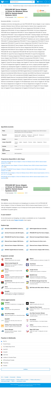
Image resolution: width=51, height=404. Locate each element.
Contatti (6, 377)
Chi (2, 377)
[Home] (1, 5)
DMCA (13, 381)
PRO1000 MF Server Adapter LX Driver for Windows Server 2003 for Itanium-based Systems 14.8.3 (16, 12)
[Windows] (5, 5)
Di (9, 17)
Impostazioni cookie (21, 381)
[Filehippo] (4, 2)
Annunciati (12, 377)
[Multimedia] (10, 5)
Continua (26, 369)
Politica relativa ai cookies (22, 379)
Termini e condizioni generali (7, 379)
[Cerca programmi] (32, 2)
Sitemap (19, 377)
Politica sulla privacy (35, 379)
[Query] (22, 2)
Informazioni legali (5, 381)
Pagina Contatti (18, 220)
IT (47, 2)
